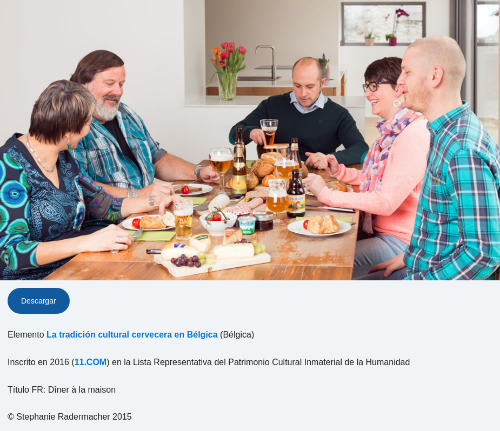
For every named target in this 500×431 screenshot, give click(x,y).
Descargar (38, 301)
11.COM (91, 362)
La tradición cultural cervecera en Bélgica (132, 334)
